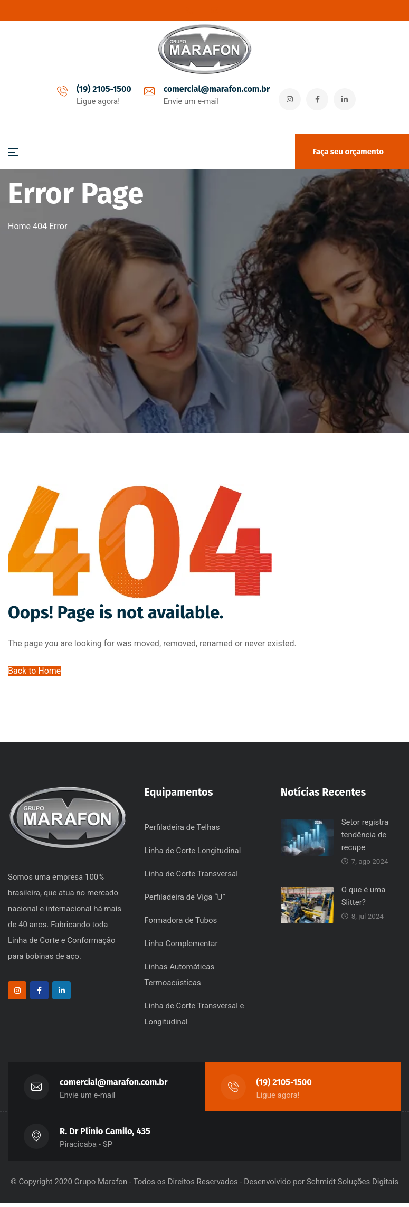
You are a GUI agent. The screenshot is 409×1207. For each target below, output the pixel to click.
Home (19, 226)
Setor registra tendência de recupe (365, 839)
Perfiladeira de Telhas (182, 831)
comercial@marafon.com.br (214, 90)
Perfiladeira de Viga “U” (184, 901)
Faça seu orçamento (348, 151)
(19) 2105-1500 (101, 90)
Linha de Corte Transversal (190, 878)
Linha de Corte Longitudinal (192, 855)
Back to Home (34, 673)
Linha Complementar (180, 948)
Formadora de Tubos (180, 924)
